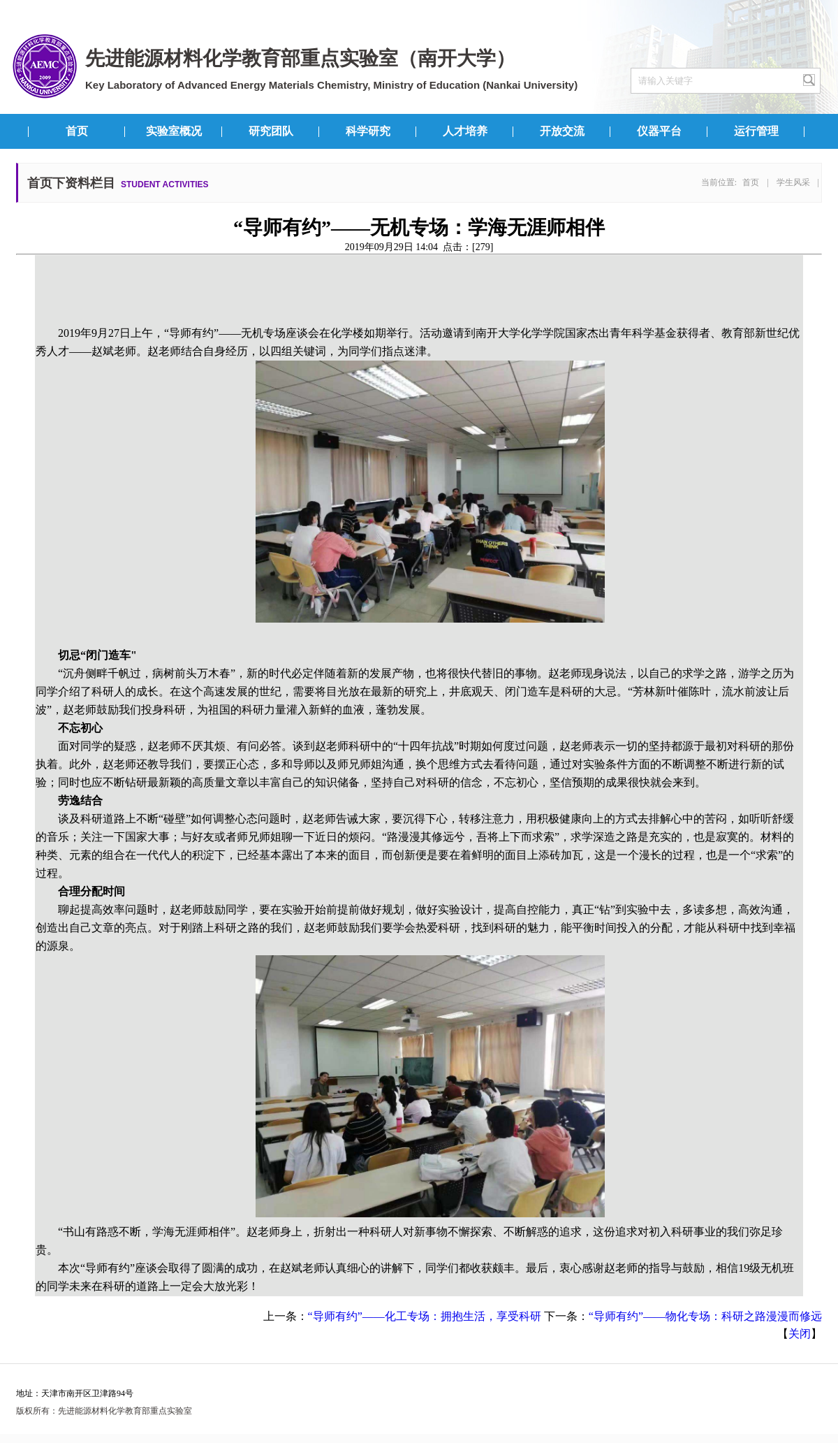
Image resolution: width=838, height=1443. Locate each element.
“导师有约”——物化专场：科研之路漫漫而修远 (705, 1316)
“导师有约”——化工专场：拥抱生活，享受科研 (424, 1316)
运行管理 (756, 131)
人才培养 (465, 131)
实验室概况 (174, 131)
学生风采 (793, 182)
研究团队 (271, 131)
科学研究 (368, 131)
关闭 (799, 1334)
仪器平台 (659, 131)
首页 (77, 131)
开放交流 (562, 131)
